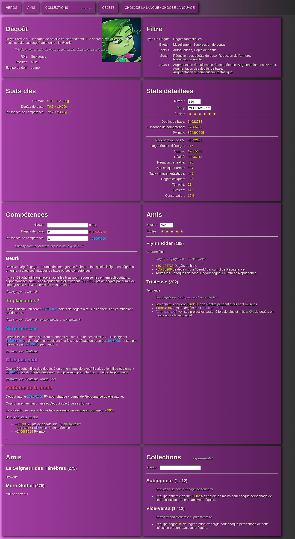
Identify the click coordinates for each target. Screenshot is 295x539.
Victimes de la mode (29, 388)
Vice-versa (158, 508)
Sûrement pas (22, 328)
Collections (163, 457)
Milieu (35, 62)
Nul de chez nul (17, 494)
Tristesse (156, 281)
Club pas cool (22, 360)
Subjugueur (39, 56)
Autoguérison (182, 50)
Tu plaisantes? (22, 301)
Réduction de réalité (187, 59)
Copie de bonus (205, 50)
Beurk (13, 258)
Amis (154, 214)
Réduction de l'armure (234, 55)
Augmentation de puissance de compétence (204, 65)
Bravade (12, 477)
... (7, 439)
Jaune (35, 67)
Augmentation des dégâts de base (197, 68)
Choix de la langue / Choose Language (160, 7)
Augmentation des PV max (257, 65)
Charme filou (155, 252)
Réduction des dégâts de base (195, 55)
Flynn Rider (159, 243)
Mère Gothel (20, 485)
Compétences (27, 214)
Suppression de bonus (209, 44)
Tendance (153, 290)
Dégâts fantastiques (187, 39)
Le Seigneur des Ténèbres (36, 468)
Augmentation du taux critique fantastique (203, 72)
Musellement (182, 44)
